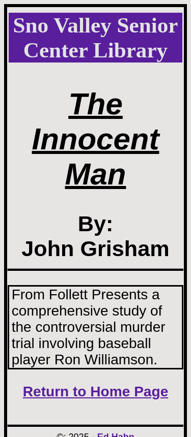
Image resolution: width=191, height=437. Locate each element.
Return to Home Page (96, 391)
